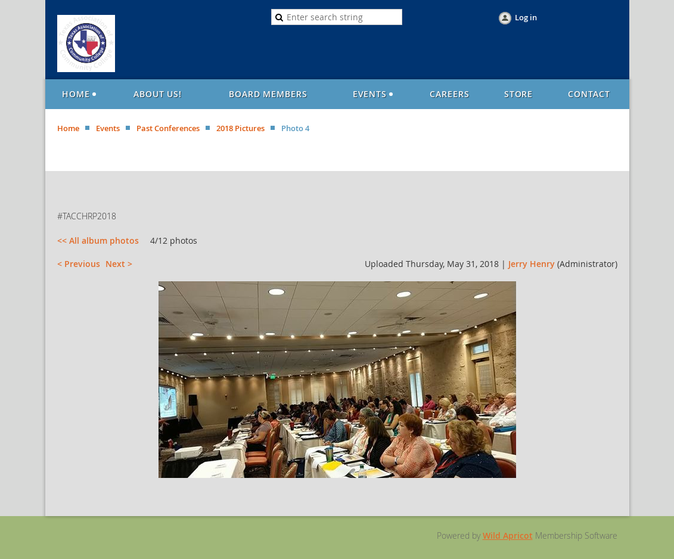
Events (108, 128)
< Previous (78, 263)
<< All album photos (98, 240)
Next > (118, 263)
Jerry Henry (531, 263)
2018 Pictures (240, 128)
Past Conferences (168, 128)
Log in (526, 17)
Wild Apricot (508, 535)
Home (68, 128)
